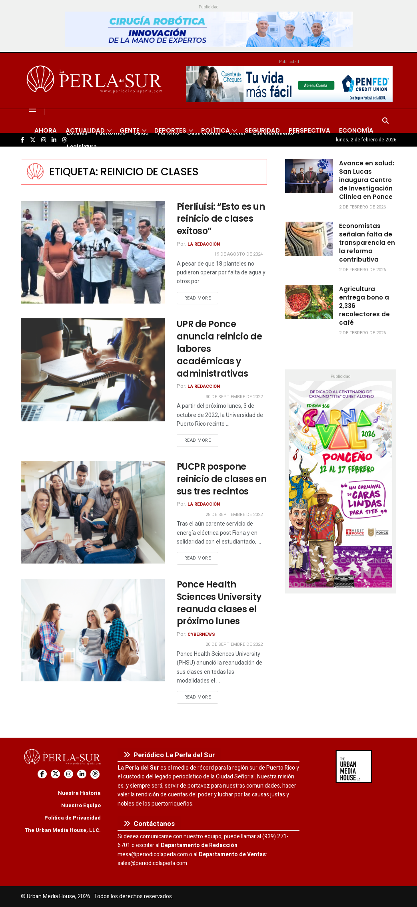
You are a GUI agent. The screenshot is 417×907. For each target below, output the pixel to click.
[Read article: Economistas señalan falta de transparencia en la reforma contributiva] (309, 239)
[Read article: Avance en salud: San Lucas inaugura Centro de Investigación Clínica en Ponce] (309, 176)
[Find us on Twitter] (55, 774)
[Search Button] (385, 121)
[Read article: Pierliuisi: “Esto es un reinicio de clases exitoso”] (93, 252)
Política (215, 130)
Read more (201, 298)
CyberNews (201, 634)
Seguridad (262, 130)
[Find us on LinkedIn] (81, 774)
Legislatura (82, 147)
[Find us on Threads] (95, 774)
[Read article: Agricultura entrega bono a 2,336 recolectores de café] (309, 302)
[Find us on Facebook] (42, 774)
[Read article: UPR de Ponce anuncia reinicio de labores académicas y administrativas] (93, 369)
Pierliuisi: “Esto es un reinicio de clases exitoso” (221, 219)
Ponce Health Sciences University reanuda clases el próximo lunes (219, 602)
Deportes (170, 130)
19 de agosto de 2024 (238, 254)
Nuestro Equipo (81, 805)
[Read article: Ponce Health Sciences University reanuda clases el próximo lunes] (93, 630)
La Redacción (204, 244)
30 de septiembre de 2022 (234, 396)
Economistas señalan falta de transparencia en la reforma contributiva (367, 243)
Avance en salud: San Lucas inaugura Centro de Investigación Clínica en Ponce (366, 180)
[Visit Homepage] (96, 80)
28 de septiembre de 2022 (234, 514)
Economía (356, 130)
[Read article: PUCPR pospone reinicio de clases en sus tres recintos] (93, 512)
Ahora (45, 130)
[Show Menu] (32, 109)
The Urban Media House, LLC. (62, 830)
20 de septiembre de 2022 (234, 644)
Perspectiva (309, 130)
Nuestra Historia (79, 793)
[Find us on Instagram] (68, 774)
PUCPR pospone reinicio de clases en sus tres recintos (222, 479)
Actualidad (85, 130)
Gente (130, 130)
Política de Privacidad (72, 818)
